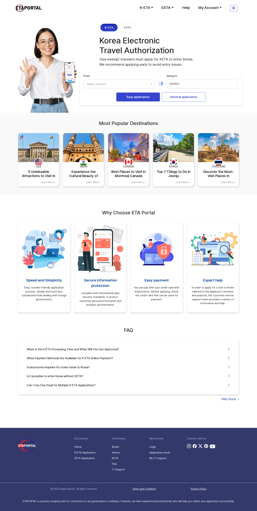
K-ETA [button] (145, 7)
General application (183, 97)
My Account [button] (208, 7)
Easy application (138, 97)
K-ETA (109, 27)
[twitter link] (200, 446)
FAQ (114, 464)
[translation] (233, 8)
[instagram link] (189, 446)
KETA (115, 458)
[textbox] (98, 84)
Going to (172, 76)
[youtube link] (212, 446)
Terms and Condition (144, 488)
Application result (159, 452)
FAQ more (230, 399)
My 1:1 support (158, 458)
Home (78, 446)
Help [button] (186, 7)
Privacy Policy (198, 488)
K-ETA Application (85, 452)
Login (152, 446)
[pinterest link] (206, 446)
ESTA (127, 27)
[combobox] (119, 84)
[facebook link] (195, 446)
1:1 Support (118, 469)
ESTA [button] (166, 7)
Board (115, 446)
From (87, 76)
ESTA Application (84, 458)
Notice (116, 452)
